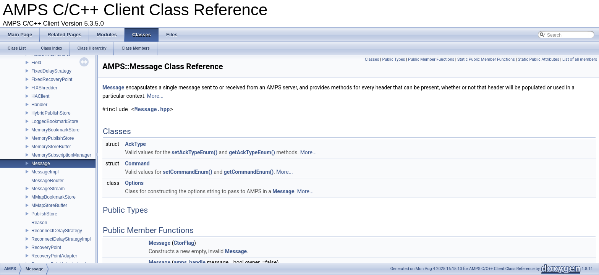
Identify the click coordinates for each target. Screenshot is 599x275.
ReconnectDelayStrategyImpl (61, 239)
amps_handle (189, 262)
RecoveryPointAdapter (54, 256)
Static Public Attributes (538, 59)
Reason (39, 222)
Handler (39, 104)
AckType (135, 144)
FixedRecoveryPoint (51, 79)
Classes (372, 59)
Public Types (393, 59)
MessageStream (48, 188)
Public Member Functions (431, 59)
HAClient (40, 96)
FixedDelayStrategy (51, 71)
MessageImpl (44, 172)
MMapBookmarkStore (53, 197)
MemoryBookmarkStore (55, 130)
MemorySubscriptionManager (61, 155)
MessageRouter (47, 180)
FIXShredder (44, 88)
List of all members (579, 59)
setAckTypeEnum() (194, 152)
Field (36, 62)
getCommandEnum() (249, 172)
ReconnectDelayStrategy (56, 230)
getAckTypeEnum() (252, 152)
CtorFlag (183, 243)
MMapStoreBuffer (49, 205)
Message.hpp (152, 109)
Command (137, 163)
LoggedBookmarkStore (54, 121)
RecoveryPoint (46, 247)
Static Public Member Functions (486, 59)
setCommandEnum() (187, 172)
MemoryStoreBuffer (51, 146)
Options (134, 183)
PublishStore (44, 214)
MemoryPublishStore (52, 138)
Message (40, 163)
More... (155, 96)
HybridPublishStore (51, 113)
